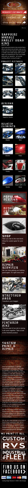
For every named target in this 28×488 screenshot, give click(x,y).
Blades (8, 140)
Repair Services (10, 266)
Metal (20, 187)
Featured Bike (10, 324)
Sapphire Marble (8, 117)
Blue (20, 140)
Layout (20, 171)
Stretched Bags (11, 297)
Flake (20, 155)
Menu (24, 28)
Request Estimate (12, 210)
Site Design (23, 481)
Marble (8, 187)
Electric (8, 155)
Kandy (8, 171)
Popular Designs (11, 198)
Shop (6, 236)
